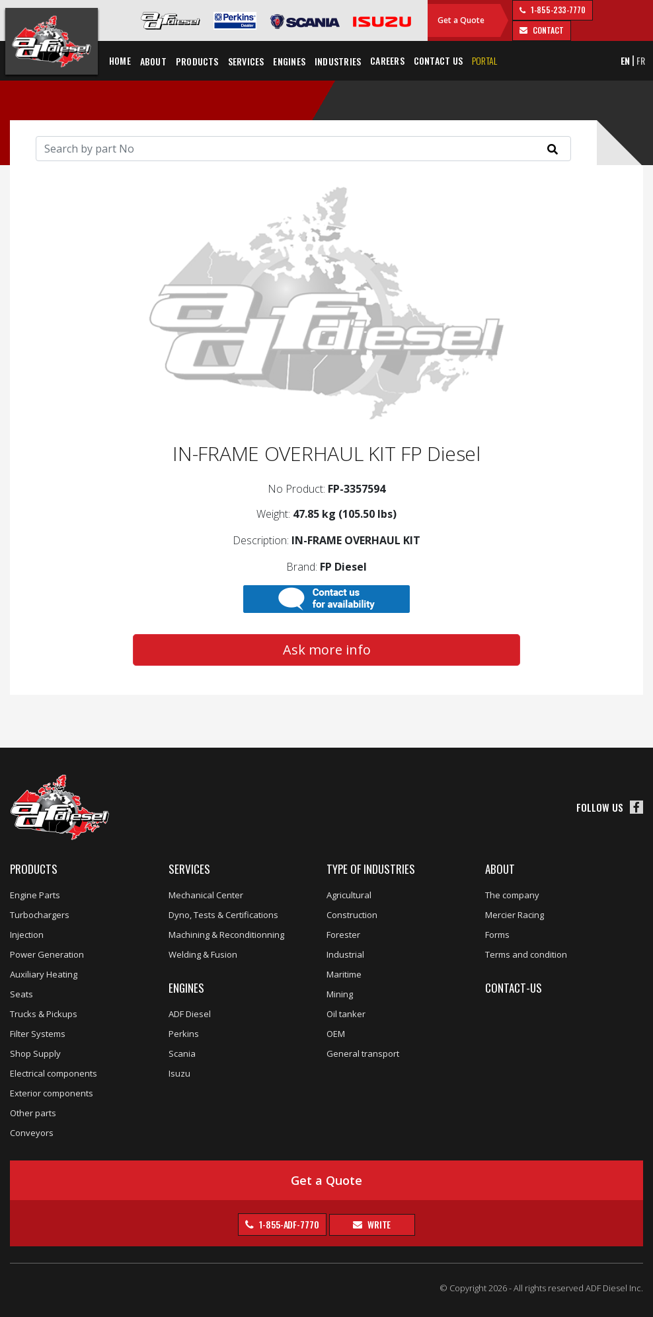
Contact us (438, 60)
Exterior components (51, 1093)
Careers (387, 60)
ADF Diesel (190, 1014)
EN (626, 60)
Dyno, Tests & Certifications (223, 915)
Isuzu (179, 1073)
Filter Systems (37, 1034)
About (500, 869)
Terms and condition (526, 954)
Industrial (345, 954)
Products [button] (197, 61)
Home (120, 60)
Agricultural (348, 895)
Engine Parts (35, 895)
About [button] (153, 61)
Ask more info (327, 649)
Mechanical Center (206, 895)
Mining (339, 994)
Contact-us (513, 987)
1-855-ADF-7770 (288, 1224)
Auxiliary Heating (43, 974)
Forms (497, 935)
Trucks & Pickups (43, 1014)
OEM (335, 1034)
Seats (21, 994)
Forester (343, 935)
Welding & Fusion (203, 954)
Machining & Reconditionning (226, 935)
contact (547, 30)
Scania (182, 1053)
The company (512, 895)
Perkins (184, 1034)
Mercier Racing (514, 915)
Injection (27, 935)
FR (640, 60)
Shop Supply (35, 1053)
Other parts (33, 1113)
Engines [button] (289, 61)
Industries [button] (338, 61)
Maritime (344, 974)
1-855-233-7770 (557, 9)
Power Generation (47, 954)
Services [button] (246, 61)
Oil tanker (345, 1014)
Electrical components (53, 1073)
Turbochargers (39, 915)
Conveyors (32, 1133)
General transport (362, 1053)
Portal (484, 60)
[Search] (303, 148)
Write (378, 1224)
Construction (351, 915)
